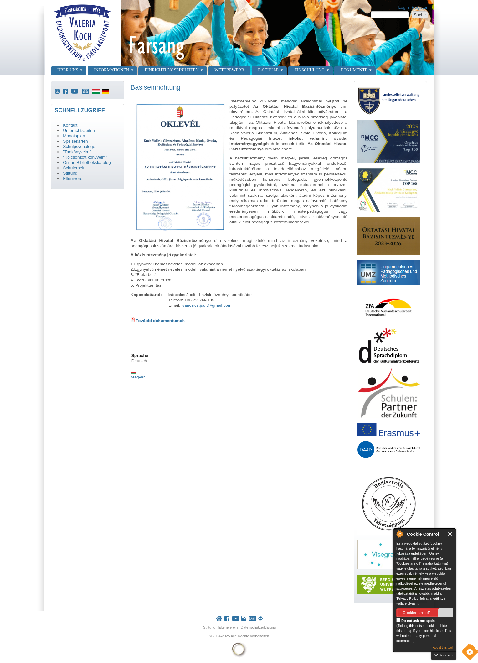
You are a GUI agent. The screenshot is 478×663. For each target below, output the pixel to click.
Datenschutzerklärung (258, 627)
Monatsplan (74, 135)
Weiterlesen (443, 655)
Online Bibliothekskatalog (87, 162)
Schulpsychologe (79, 146)
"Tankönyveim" (77, 151)
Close (450, 534)
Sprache (139, 355)
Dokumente (354, 70)
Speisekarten (75, 141)
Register (420, 7)
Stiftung (70, 173)
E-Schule (268, 70)
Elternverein (74, 178)
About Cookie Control (399, 534)
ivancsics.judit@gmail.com (206, 305)
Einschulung (310, 70)
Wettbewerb (229, 70)
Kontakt (70, 125)
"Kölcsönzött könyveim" (85, 157)
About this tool (443, 647)
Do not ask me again (415, 620)
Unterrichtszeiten (79, 130)
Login (403, 7)
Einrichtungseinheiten (172, 70)
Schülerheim (75, 167)
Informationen (111, 70)
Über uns (67, 70)
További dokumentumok (160, 320)
